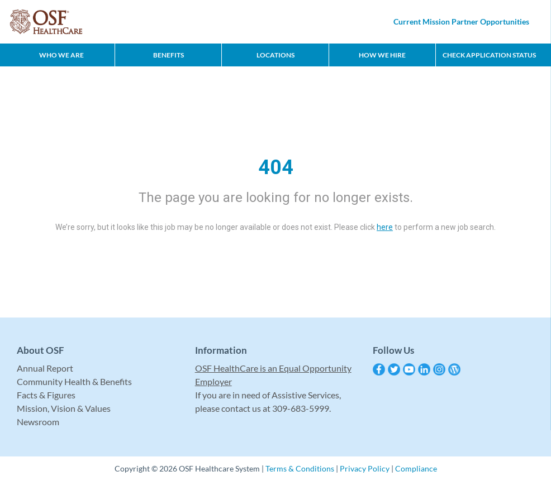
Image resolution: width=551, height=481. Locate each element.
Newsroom (38, 421)
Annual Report (45, 368)
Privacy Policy (365, 468)
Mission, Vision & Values (64, 408)
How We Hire (382, 55)
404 (275, 167)
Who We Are (61, 55)
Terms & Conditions (299, 468)
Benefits (168, 55)
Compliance (416, 468)
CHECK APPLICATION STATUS (489, 55)
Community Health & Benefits (74, 381)
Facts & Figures (46, 394)
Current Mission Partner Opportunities (461, 21)
